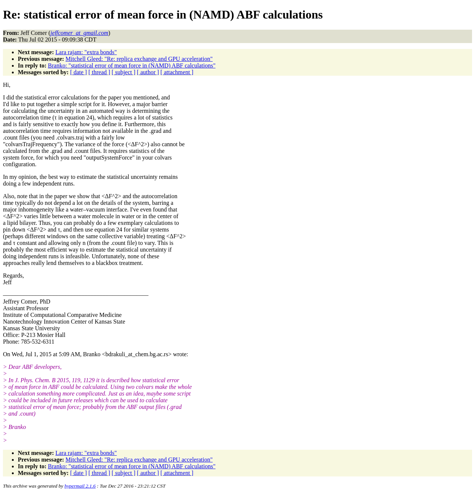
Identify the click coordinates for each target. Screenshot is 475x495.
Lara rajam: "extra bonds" (86, 52)
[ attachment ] (176, 72)
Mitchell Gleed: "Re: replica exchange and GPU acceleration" (139, 59)
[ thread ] (99, 72)
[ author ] (148, 72)
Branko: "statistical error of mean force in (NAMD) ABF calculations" (132, 65)
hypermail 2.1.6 (80, 486)
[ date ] (78, 72)
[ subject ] (123, 72)
